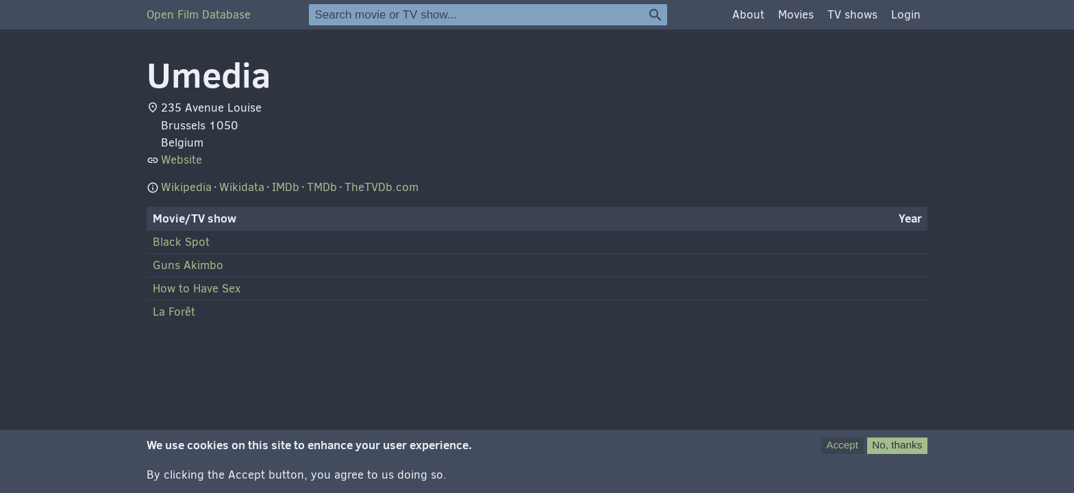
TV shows (852, 15)
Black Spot (181, 242)
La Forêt (174, 312)
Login (906, 15)
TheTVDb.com (382, 187)
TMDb (322, 187)
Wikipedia (186, 187)
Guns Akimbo (188, 265)
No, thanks (897, 451)
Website (181, 160)
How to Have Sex (196, 288)
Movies (796, 15)
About (748, 15)
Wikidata (241, 187)
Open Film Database (199, 15)
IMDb (285, 187)
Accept (842, 451)
